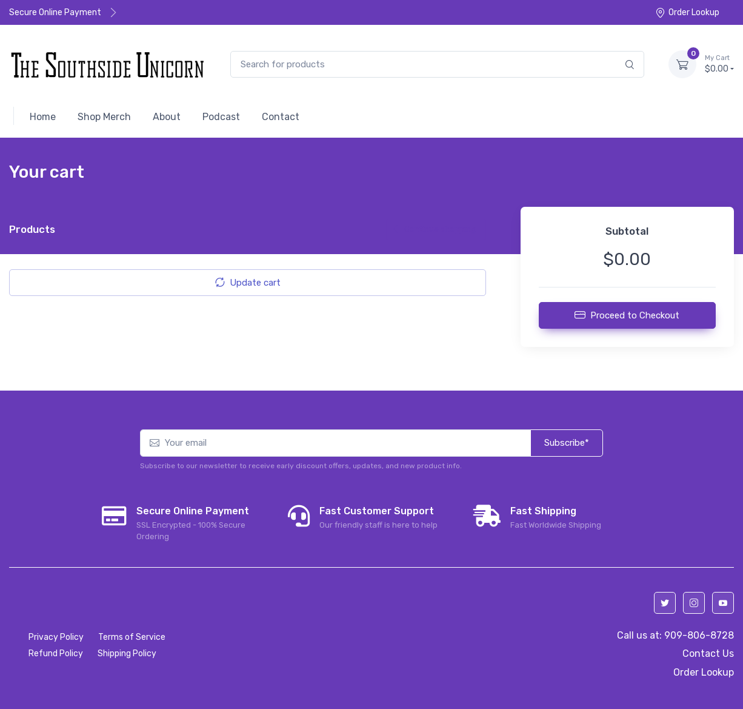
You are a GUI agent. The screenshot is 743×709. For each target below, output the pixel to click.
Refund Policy (55, 653)
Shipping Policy (127, 653)
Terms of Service (131, 637)
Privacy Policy (56, 637)
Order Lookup (687, 12)
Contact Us (708, 653)
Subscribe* (566, 442)
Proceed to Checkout (627, 314)
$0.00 (719, 63)
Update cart (248, 282)
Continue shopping (433, 229)
